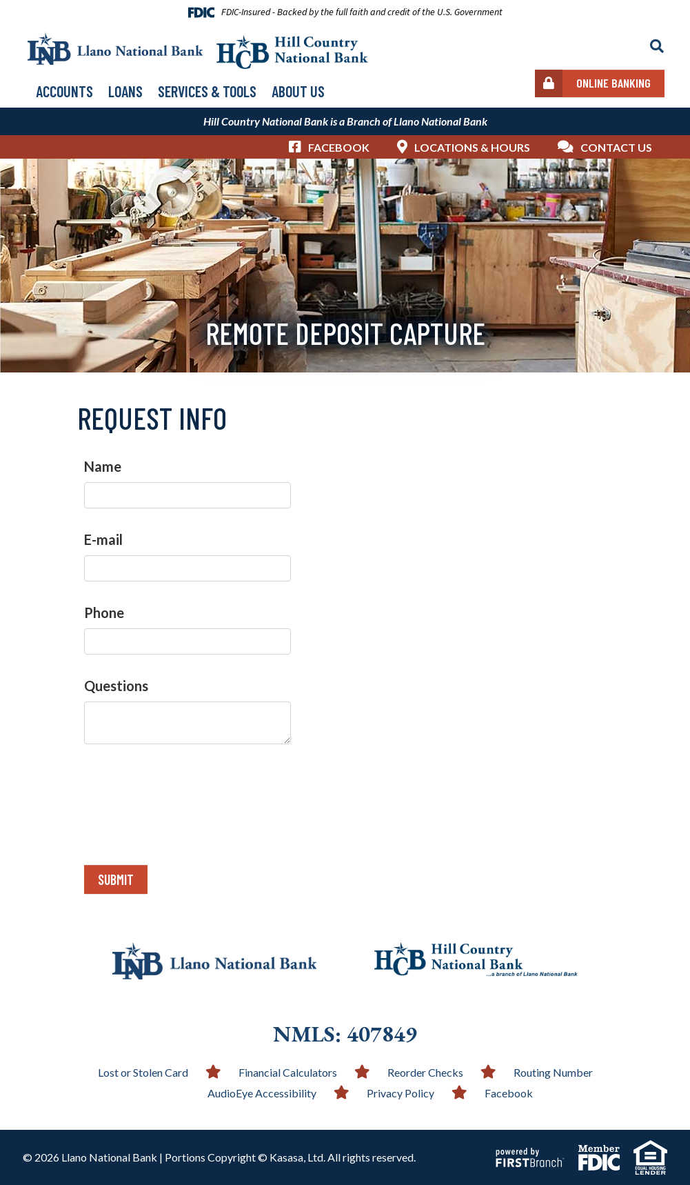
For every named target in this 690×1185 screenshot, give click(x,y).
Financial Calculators (288, 1072)
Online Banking (613, 82)
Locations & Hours (472, 147)
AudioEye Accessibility (261, 1092)
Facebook (338, 147)
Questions (116, 685)
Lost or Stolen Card (143, 1072)
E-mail (103, 539)
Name (102, 466)
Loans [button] (125, 91)
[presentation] (189, 797)
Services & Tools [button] (207, 91)
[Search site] (657, 46)
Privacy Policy (400, 1092)
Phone (104, 612)
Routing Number (553, 1072)
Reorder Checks (425, 1072)
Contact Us (616, 147)
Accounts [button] (64, 91)
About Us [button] (298, 91)
